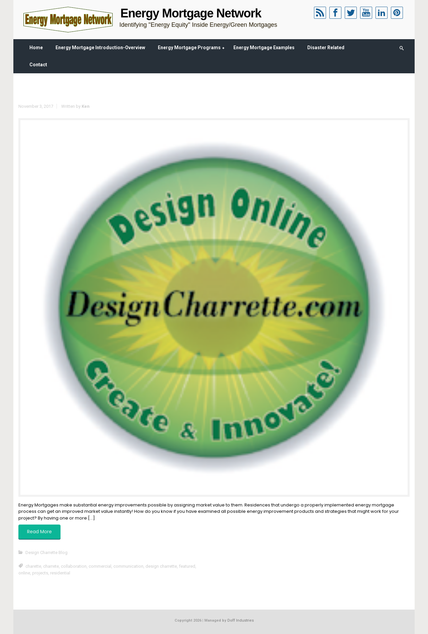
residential (60, 572)
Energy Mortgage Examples (264, 47)
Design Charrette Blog (46, 552)
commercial (100, 566)
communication (128, 566)
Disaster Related (325, 47)
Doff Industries (240, 620)
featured (187, 566)
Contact (38, 64)
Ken (86, 106)
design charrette (161, 566)
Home (36, 47)
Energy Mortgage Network (190, 13)
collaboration (74, 566)
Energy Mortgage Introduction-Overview (100, 47)
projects (40, 572)
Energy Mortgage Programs (189, 47)
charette (33, 566)
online (24, 572)
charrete (51, 566)
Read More (39, 531)
